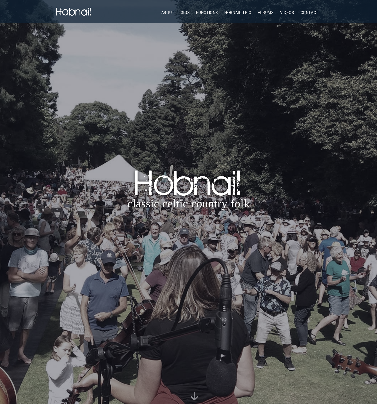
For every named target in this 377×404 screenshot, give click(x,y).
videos (287, 12)
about (167, 12)
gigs (185, 12)
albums (266, 12)
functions (207, 12)
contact (310, 12)
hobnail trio (237, 12)
